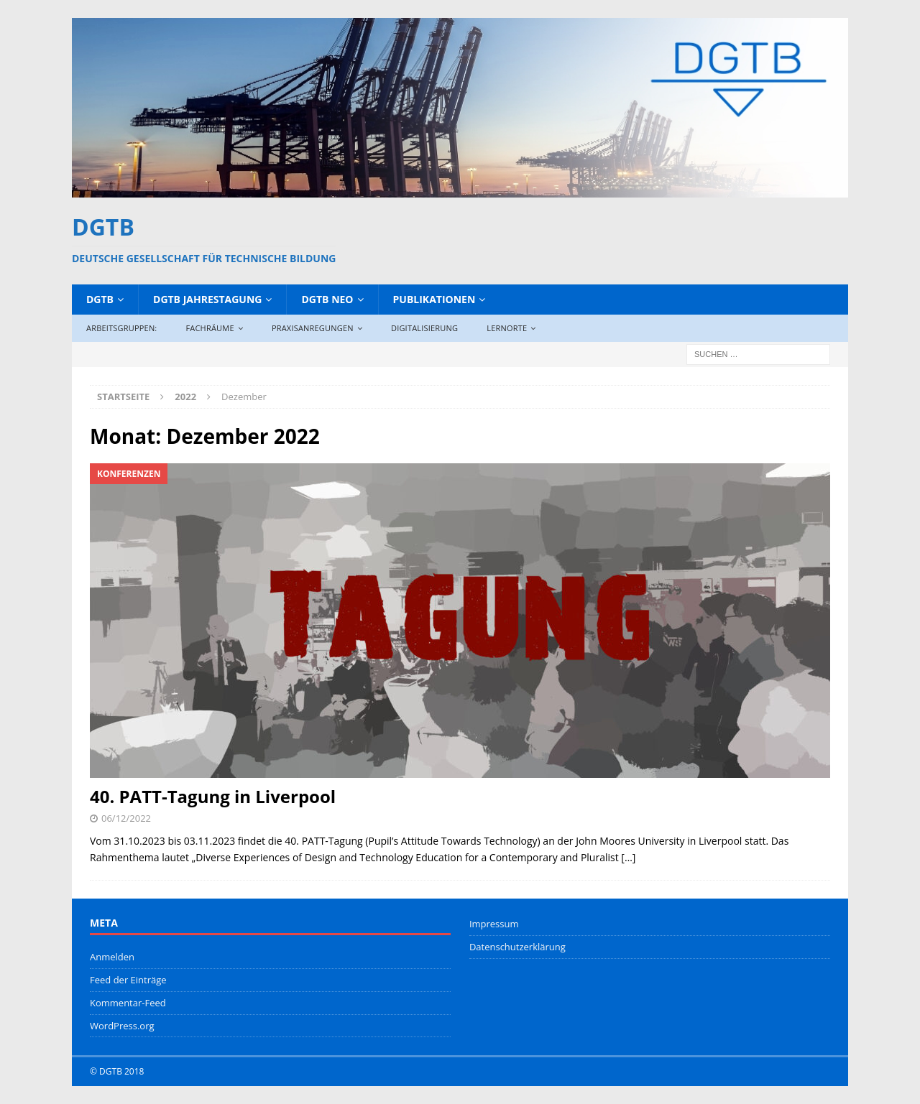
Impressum (494, 923)
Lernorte (507, 328)
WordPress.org (122, 1025)
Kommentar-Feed (128, 1002)
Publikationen (434, 299)
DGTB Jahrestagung (207, 299)
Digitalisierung (424, 328)
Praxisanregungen (313, 328)
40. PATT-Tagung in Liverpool (213, 796)
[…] (628, 857)
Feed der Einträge (128, 979)
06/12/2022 (126, 818)
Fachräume (209, 328)
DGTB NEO (327, 299)
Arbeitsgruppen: (121, 328)
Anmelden (112, 956)
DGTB (100, 299)
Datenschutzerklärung (517, 946)
